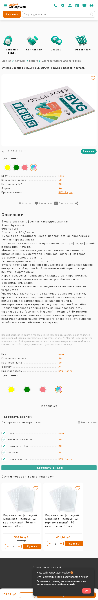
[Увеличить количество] (19, 546)
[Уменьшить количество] (8, 546)
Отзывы (56, 49)
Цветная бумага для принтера (61, 60)
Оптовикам (83, 49)
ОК (86, 590)
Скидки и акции (12, 51)
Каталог (20, 60)
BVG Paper (66, 192)
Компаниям (34, 49)
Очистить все (87, 422)
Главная (6, 60)
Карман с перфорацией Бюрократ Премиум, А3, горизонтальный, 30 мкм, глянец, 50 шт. (62, 520)
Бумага (33, 60)
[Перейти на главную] (17, 7)
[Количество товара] (13, 546)
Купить (32, 546)
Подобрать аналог (49, 467)
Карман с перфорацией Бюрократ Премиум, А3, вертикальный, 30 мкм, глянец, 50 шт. (20, 520)
